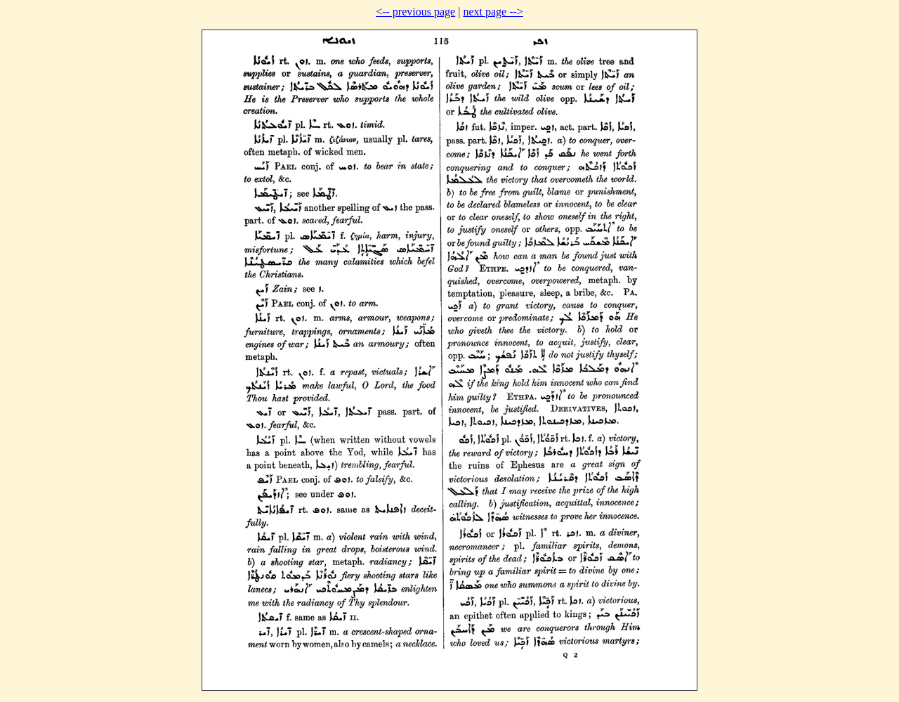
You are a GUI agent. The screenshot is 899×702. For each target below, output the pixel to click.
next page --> (493, 12)
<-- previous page (415, 12)
